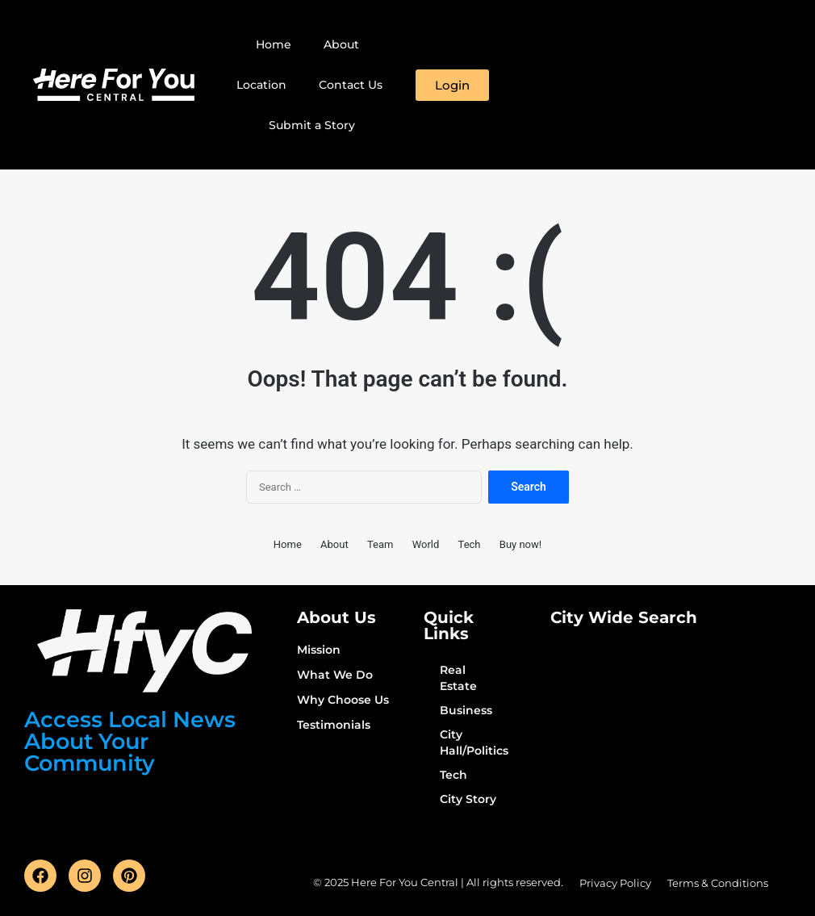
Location (261, 84)
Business (466, 710)
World (426, 544)
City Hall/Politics (474, 742)
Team (380, 544)
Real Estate (458, 678)
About (341, 44)
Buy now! (520, 544)
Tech (469, 544)
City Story (468, 799)
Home (273, 44)
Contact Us (350, 84)
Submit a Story (312, 125)
